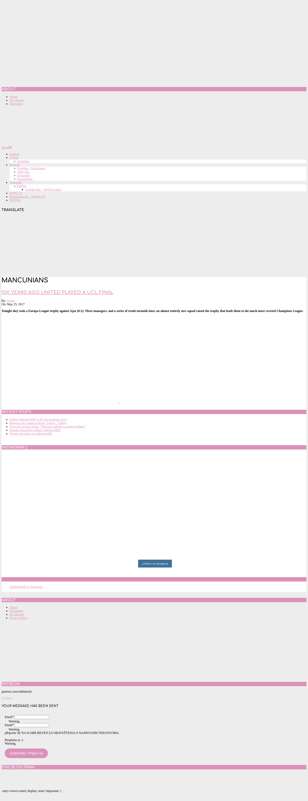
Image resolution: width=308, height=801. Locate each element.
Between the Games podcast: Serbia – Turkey (38, 423)
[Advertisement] (154, 245)
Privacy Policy (18, 618)
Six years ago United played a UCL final (57, 292)
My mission (16, 614)
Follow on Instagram (155, 564)
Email (9, 717)
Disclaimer (16, 611)
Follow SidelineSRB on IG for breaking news (38, 419)
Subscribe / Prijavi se (26, 753)
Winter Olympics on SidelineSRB (30, 433)
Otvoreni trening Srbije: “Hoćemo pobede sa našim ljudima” (47, 426)
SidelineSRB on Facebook (30, 579)
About (13, 607)
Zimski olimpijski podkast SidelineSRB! (34, 430)
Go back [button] (7, 698)
